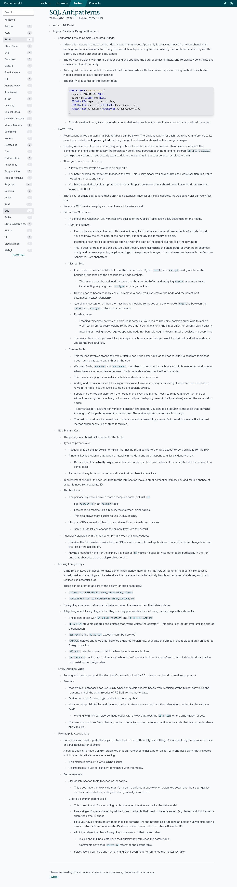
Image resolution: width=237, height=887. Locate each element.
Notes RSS (18, 254)
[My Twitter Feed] (225, 3)
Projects (95, 3)
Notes (78, 3)
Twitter (53, 876)
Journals (62, 3)
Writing (45, 3)
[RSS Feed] (231, 3)
